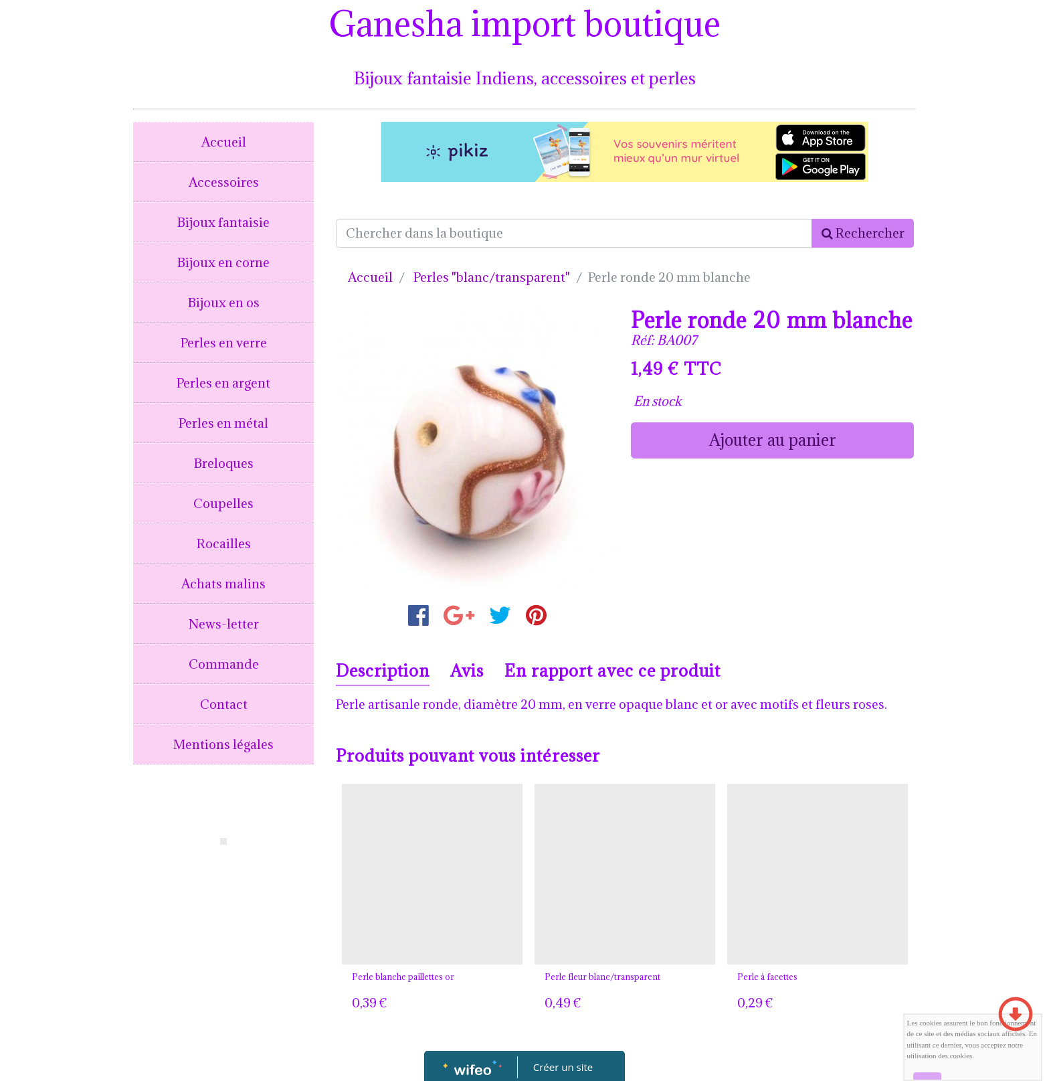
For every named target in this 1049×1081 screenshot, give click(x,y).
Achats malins (223, 584)
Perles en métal (223, 423)
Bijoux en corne (223, 262)
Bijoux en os (224, 303)
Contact (224, 704)
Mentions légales (223, 744)
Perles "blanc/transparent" (491, 277)
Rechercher (863, 233)
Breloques (224, 463)
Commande (224, 664)
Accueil (223, 142)
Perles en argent (223, 383)
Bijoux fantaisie (223, 222)
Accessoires (224, 182)
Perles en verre (224, 343)
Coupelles (223, 503)
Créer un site (563, 1067)
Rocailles (224, 543)
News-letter (224, 624)
